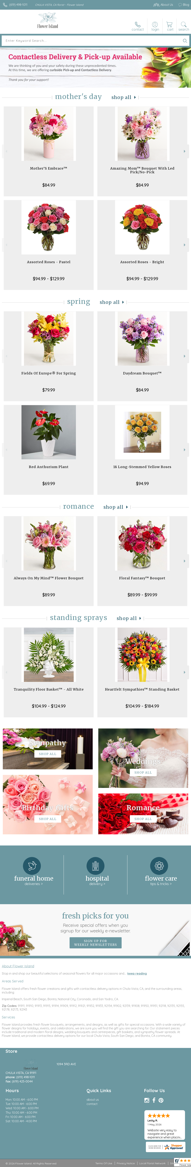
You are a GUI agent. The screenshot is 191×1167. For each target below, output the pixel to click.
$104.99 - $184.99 (142, 706)
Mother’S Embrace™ (48, 168)
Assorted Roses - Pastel (49, 262)
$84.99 (48, 185)
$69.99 (48, 483)
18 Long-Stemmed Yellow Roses (142, 467)
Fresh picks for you (95, 922)
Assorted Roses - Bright (142, 262)
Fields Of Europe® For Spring (48, 373)
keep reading (137, 973)
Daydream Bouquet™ (142, 373)
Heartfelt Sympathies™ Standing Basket (142, 689)
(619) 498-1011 (18, 5)
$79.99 (48, 390)
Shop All (122, 97)
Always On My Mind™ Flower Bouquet (49, 578)
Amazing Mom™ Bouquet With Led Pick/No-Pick (142, 170)
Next (185, 151)
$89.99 (48, 595)
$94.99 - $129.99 (49, 278)
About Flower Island (18, 966)
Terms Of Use (103, 1163)
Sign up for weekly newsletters (95, 943)
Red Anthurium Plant (49, 467)
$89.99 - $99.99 (142, 595)
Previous (6, 151)
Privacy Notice (126, 1163)
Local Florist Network (152, 1163)
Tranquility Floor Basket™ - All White (49, 689)
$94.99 (142, 483)
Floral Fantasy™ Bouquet (142, 578)
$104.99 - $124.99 (49, 706)
